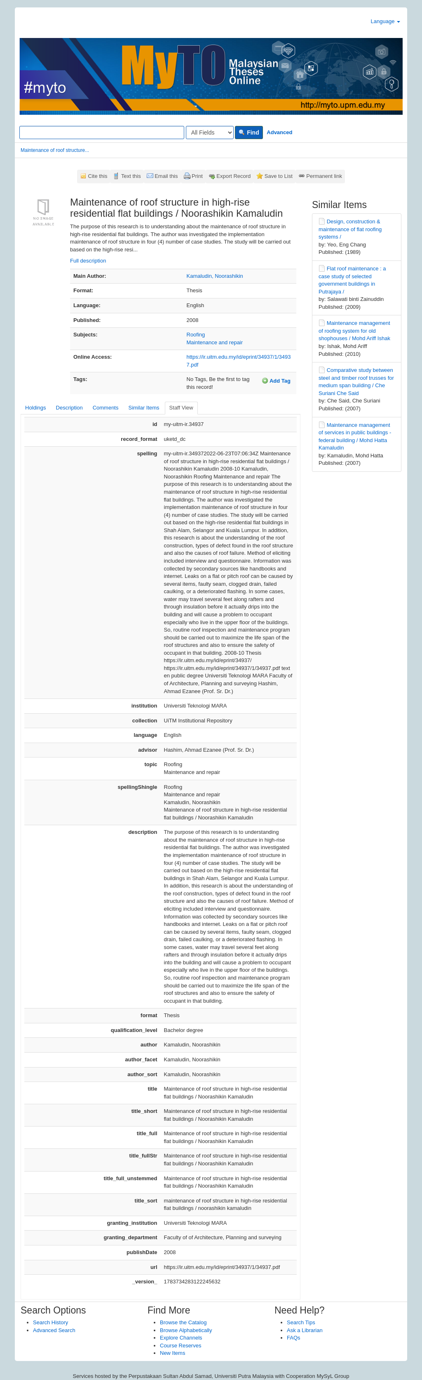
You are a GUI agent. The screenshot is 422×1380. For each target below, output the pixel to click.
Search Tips (301, 1322)
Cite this (98, 176)
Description (69, 408)
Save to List (279, 176)
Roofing (196, 334)
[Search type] (210, 132)
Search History (50, 1322)
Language (385, 21)
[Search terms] (101, 132)
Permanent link (324, 176)
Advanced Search (54, 1330)
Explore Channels (181, 1338)
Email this (166, 176)
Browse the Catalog (183, 1322)
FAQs (293, 1338)
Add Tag (276, 380)
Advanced (279, 132)
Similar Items (143, 408)
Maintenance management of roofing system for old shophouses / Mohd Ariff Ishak (354, 330)
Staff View (181, 408)
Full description (88, 261)
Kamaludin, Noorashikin (215, 276)
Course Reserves (180, 1345)
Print (197, 176)
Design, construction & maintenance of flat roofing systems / (350, 229)
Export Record (233, 176)
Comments (106, 408)
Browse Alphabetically (186, 1330)
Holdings (35, 408)
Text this (131, 176)
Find (249, 132)
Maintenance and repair (215, 342)
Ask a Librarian (305, 1330)
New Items (172, 1353)
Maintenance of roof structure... (55, 150)
